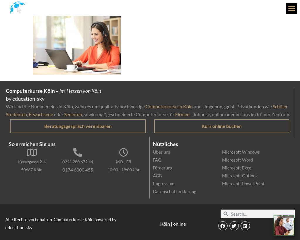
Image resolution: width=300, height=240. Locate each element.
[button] (291, 8)
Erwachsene (41, 114)
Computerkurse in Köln (169, 106)
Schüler (280, 106)
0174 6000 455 (77, 169)
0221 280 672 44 (77, 161)
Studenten (16, 114)
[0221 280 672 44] (77, 152)
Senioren (73, 114)
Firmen (182, 114)
